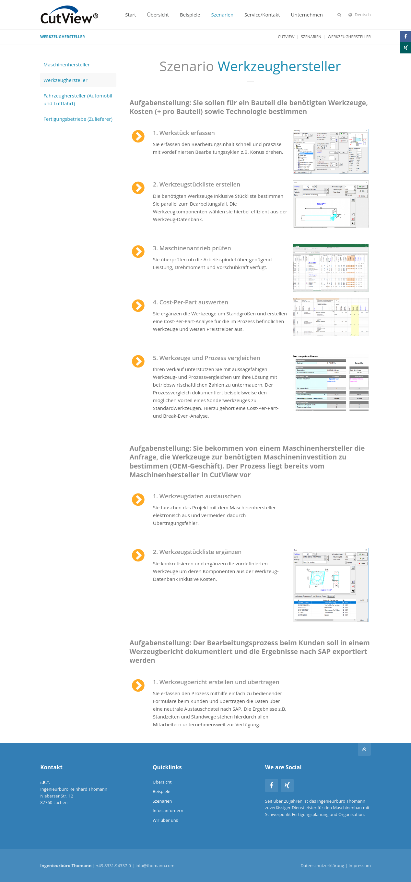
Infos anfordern (168, 810)
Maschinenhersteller (66, 64)
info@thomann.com (154, 865)
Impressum (359, 865)
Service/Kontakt (262, 14)
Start (130, 14)
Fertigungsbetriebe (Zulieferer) (77, 119)
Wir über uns (165, 820)
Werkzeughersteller (65, 80)
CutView (286, 37)
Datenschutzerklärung (322, 865)
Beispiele (190, 14)
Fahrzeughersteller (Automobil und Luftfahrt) (77, 99)
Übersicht (158, 14)
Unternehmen (307, 14)
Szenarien (222, 14)
